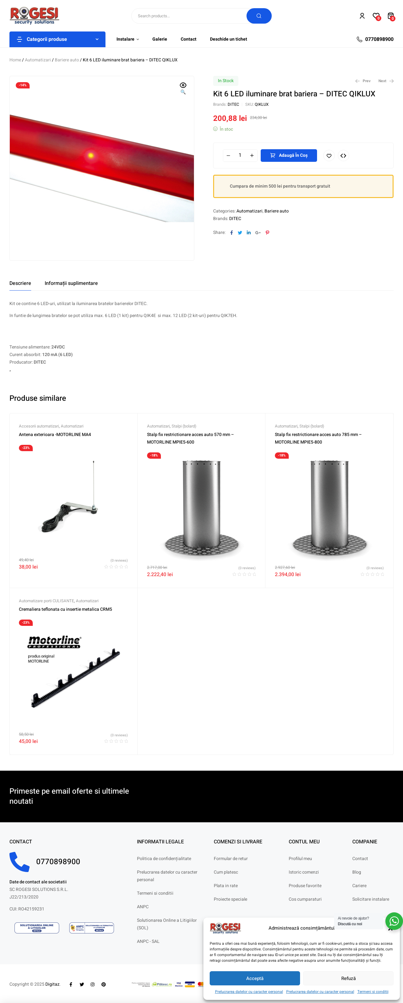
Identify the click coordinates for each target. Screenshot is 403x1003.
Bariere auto (67, 60)
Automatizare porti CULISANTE (46, 601)
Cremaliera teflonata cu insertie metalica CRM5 (65, 609)
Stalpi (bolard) (184, 426)
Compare (343, 155)
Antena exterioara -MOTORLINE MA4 (55, 434)
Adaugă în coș (293, 155)
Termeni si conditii (373, 991)
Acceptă (255, 978)
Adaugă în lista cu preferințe (329, 155)
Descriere (20, 283)
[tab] (20, 283)
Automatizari (38, 60)
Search (259, 16)
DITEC (233, 104)
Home (15, 60)
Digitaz (52, 984)
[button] (183, 89)
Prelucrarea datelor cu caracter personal (249, 991)
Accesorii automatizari (39, 426)
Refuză (348, 978)
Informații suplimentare (71, 283)
